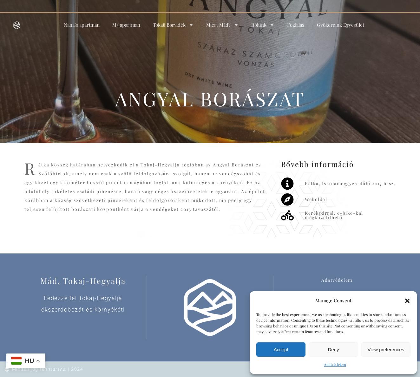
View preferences (386, 349)
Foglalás (295, 22)
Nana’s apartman (82, 22)
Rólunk (262, 22)
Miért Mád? (222, 22)
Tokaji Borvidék (173, 22)
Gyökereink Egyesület (340, 22)
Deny (333, 349)
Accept (281, 349)
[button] (407, 301)
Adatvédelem (335, 364)
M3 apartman (126, 22)
